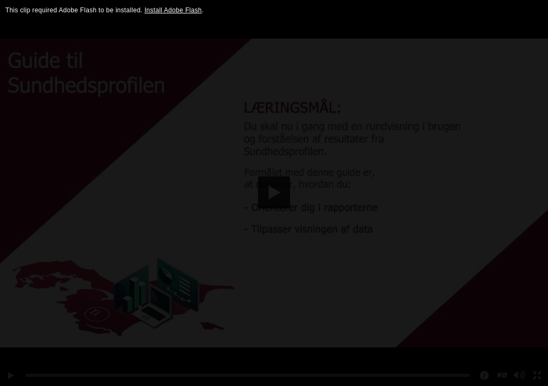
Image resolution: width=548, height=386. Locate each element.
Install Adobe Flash (173, 10)
